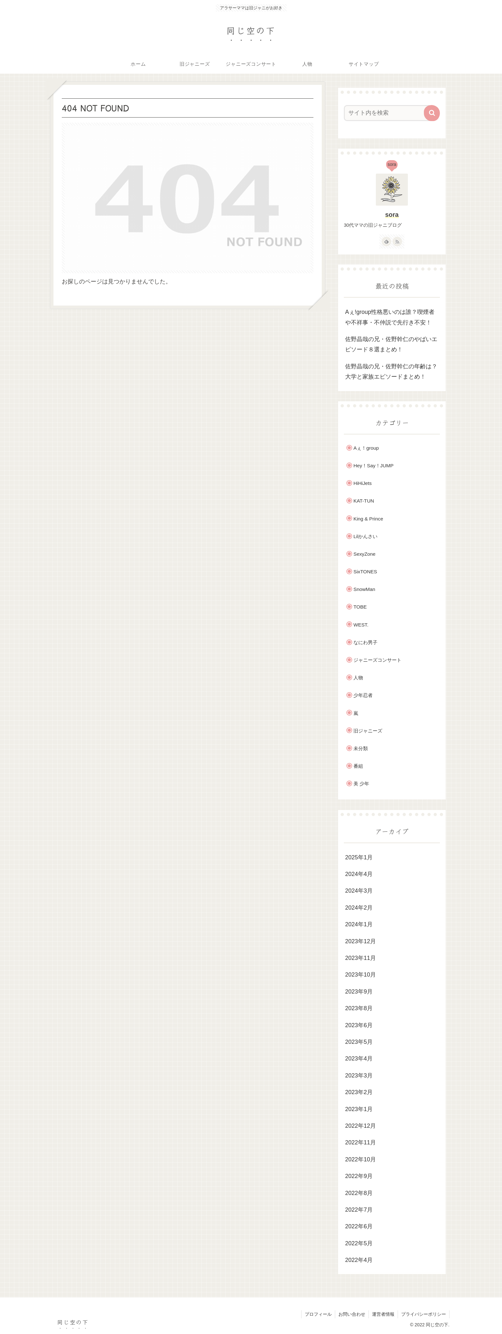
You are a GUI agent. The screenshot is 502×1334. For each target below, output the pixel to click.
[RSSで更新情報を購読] (397, 241)
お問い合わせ (351, 1314)
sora (392, 214)
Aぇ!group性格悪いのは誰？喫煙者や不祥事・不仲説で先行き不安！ (389, 317)
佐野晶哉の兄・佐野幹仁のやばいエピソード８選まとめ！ (391, 344)
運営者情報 (383, 1314)
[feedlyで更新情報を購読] (386, 241)
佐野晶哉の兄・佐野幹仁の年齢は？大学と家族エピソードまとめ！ (391, 371)
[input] (388, 113)
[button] (432, 113)
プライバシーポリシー (423, 1314)
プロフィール (318, 1314)
